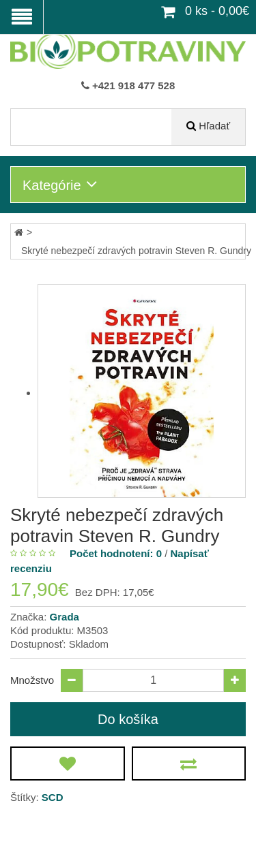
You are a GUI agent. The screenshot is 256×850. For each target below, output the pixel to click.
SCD (52, 797)
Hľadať (214, 126)
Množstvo (32, 680)
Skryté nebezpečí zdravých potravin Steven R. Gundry (136, 250)
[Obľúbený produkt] (67, 763)
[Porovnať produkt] (189, 763)
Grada (64, 617)
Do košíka (128, 719)
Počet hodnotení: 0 (116, 553)
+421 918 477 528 (133, 85)
